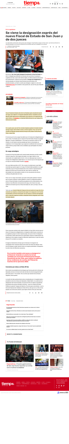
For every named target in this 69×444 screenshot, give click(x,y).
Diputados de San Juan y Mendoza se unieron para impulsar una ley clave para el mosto (23, 311)
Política (14, 7)
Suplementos (64, 7)
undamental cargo (10, 84)
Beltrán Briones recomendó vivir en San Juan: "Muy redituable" (19, 314)
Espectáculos (54, 7)
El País (28, 7)
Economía (4, 7)
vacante (26, 161)
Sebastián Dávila (19, 300)
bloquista (16, 118)
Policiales (39, 7)
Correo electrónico (49, 107)
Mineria (9, 7)
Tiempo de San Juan (9, 26)
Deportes (24, 7)
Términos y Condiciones (20, 385)
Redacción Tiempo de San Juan (14, 46)
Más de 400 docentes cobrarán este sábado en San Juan (18, 323)
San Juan (19, 7)
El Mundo (33, 7)
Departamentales (46, 7)
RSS (25, 385)
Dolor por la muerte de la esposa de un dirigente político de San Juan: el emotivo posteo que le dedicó (23, 317)
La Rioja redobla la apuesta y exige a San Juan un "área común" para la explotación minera (23, 326)
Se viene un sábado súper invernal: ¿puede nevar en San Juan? (19, 329)
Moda (59, 7)
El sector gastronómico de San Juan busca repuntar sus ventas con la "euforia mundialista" (22, 308)
